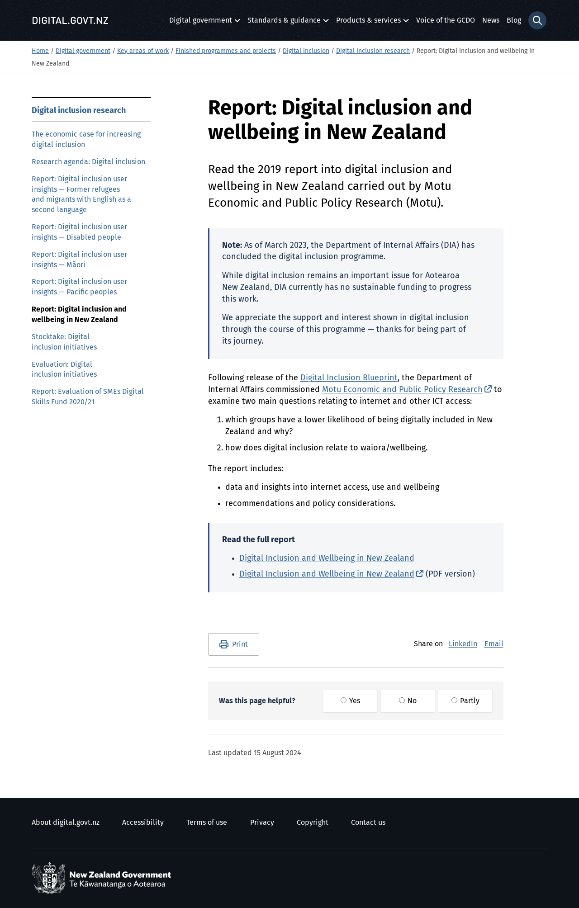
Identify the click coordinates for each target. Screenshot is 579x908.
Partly (465, 701)
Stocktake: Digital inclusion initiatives (64, 342)
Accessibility (143, 822)
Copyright (312, 822)
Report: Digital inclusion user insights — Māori (79, 260)
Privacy (262, 822)
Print (240, 644)
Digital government (200, 23)
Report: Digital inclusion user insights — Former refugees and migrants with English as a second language (81, 194)
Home (40, 51)
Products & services (368, 23)
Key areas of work (143, 51)
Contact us (368, 822)
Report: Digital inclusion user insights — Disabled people (79, 232)
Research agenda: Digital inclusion (88, 162)
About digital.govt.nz (66, 822)
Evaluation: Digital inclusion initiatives (64, 369)
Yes (350, 701)
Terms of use (206, 822)
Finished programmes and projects (226, 51)
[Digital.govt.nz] (70, 20)
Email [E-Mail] (493, 644)
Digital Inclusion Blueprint (349, 378)
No (408, 701)
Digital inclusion (306, 51)
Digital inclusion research (373, 51)
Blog (514, 20)
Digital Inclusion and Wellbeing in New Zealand (326, 558)
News (490, 20)
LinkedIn (463, 644)
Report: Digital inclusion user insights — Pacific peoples (79, 287)
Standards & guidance (284, 23)
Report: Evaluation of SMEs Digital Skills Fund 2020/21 (88, 397)
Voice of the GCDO (445, 20)
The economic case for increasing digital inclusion (86, 139)
